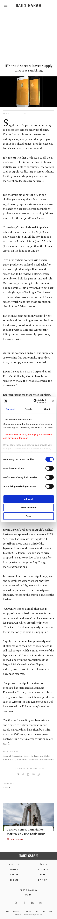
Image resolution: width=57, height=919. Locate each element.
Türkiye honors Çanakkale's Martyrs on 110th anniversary (26, 831)
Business (43, 869)
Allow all (28, 499)
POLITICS (14, 864)
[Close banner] (53, 401)
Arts (42, 875)
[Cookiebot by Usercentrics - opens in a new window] (34, 401)
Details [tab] (28, 409)
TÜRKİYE (42, 864)
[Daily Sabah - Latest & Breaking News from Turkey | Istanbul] (28, 5)
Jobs (7, 911)
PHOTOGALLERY (17, 839)
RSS (50, 911)
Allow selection (28, 507)
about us (27, 911)
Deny (28, 516)
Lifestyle (14, 875)
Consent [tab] (10, 409)
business (6, 788)
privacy (16, 911)
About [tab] (47, 409)
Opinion (43, 880)
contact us (40, 911)
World (14, 869)
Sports (14, 880)
